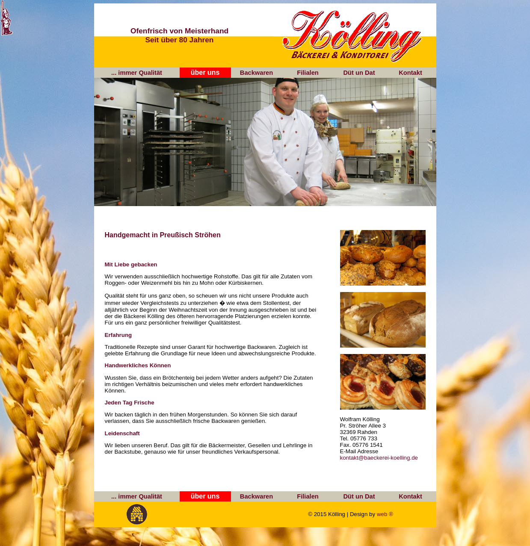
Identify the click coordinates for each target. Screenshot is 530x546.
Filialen (308, 72)
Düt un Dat (359, 72)
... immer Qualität (136, 72)
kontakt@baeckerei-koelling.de (379, 458)
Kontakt (410, 72)
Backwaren (256, 72)
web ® (385, 514)
